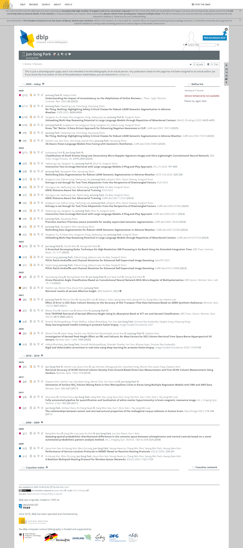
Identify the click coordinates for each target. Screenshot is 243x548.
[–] (189, 84)
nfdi (67, 4)
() (66, 339)
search (46, 4)
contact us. (124, 74)
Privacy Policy (47, 493)
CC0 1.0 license (79, 490)
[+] (193, 467)
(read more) (159, 23)
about (57, 4)
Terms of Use (33, 493)
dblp (22, 4)
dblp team (64, 487)
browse (33, 4)
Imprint (58, 493)
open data (59, 490)
